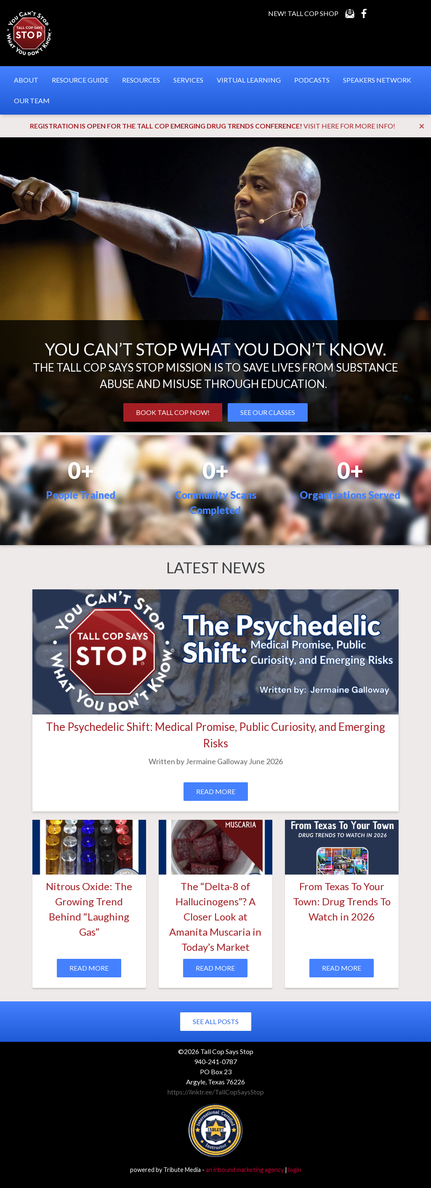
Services (188, 80)
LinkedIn (397, 13)
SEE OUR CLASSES (267, 412)
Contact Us (350, 13)
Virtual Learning (249, 80)
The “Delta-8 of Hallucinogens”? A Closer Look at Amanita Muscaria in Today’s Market (215, 916)
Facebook (364, 13)
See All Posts (216, 1021)
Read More (215, 791)
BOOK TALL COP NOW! (173, 412)
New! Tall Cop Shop (303, 13)
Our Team (32, 100)
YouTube (380, 13)
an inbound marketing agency (245, 1169)
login (294, 1169)
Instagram (413, 13)
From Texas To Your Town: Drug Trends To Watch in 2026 (342, 901)
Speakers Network (377, 80)
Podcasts (312, 80)
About (26, 80)
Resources (141, 80)
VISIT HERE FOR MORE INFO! (349, 126)
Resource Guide (80, 80)
